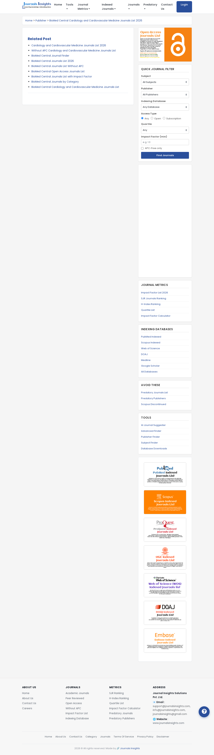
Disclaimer (163, 736)
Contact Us (167, 7)
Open (156, 118)
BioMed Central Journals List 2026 (52, 61)
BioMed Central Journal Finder (50, 55)
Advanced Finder (151, 431)
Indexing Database (153, 101)
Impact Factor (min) (154, 136)
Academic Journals (77, 693)
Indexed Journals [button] (108, 7)
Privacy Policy (145, 736)
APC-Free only (151, 148)
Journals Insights (130, 748)
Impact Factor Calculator (156, 316)
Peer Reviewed (75, 698)
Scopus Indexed (150, 342)
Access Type (148, 113)
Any (145, 118)
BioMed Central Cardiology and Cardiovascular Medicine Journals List (75, 87)
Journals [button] (134, 4)
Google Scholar (150, 366)
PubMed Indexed (151, 336)
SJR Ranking (116, 693)
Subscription (172, 118)
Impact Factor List (77, 713)
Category (91, 736)
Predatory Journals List (154, 392)
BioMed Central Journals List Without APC (57, 66)
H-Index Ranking (150, 304)
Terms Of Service (124, 736)
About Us (27, 698)
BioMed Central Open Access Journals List (58, 71)
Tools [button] (69, 4)
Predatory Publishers (153, 398)
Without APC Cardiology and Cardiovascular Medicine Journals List (73, 50)
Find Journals (165, 155)
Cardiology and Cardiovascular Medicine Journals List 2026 (68, 45)
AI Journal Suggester (153, 425)
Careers (27, 708)
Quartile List (148, 310)
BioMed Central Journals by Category (55, 81)
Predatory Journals (121, 713)
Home (58, 4)
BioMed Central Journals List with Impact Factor (61, 76)
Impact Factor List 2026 (154, 292)
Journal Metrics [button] (83, 7)
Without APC (73, 708)
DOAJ (144, 354)
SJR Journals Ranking (153, 298)
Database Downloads (154, 448)
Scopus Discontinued (153, 404)
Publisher (40, 20)
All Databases (149, 371)
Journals (105, 736)
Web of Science (150, 348)
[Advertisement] (165, 221)
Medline (146, 360)
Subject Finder (149, 442)
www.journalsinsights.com (168, 723)
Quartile (146, 124)
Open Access (74, 703)
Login (184, 4)
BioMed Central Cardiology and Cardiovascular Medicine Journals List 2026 (95, 20)
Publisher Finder (150, 437)
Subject (146, 76)
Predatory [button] (150, 4)
